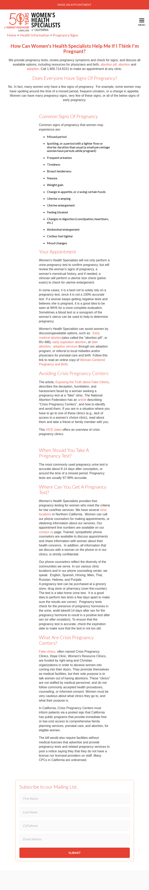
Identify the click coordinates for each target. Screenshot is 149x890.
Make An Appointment (74, 4)
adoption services (65, 346)
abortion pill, (109, 64)
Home (11, 35)
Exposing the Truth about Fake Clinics (82, 382)
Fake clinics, (47, 651)
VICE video (54, 429)
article (82, 399)
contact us (46, 532)
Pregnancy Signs (65, 35)
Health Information (34, 35)
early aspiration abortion (69, 342)
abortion (124, 64)
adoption (33, 69)
